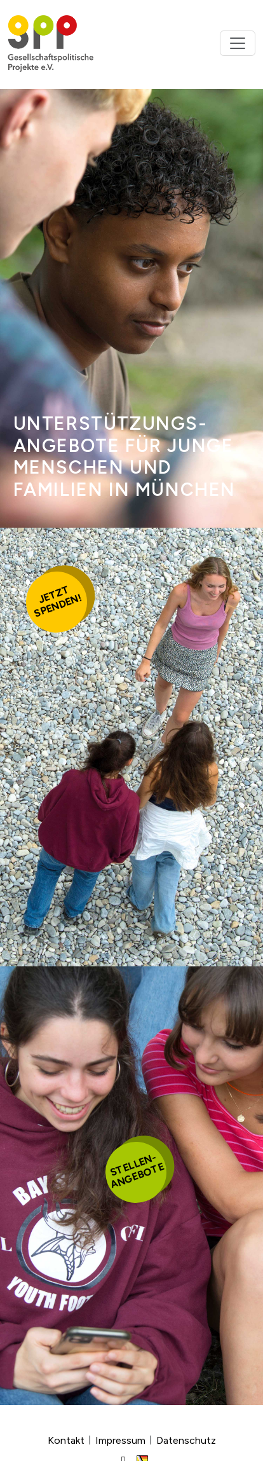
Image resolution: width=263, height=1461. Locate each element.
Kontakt (66, 1440)
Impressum (120, 1440)
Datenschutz (186, 1440)
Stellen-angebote (136, 1171)
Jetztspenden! (57, 601)
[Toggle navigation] (237, 43)
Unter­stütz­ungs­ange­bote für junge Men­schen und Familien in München (124, 456)
